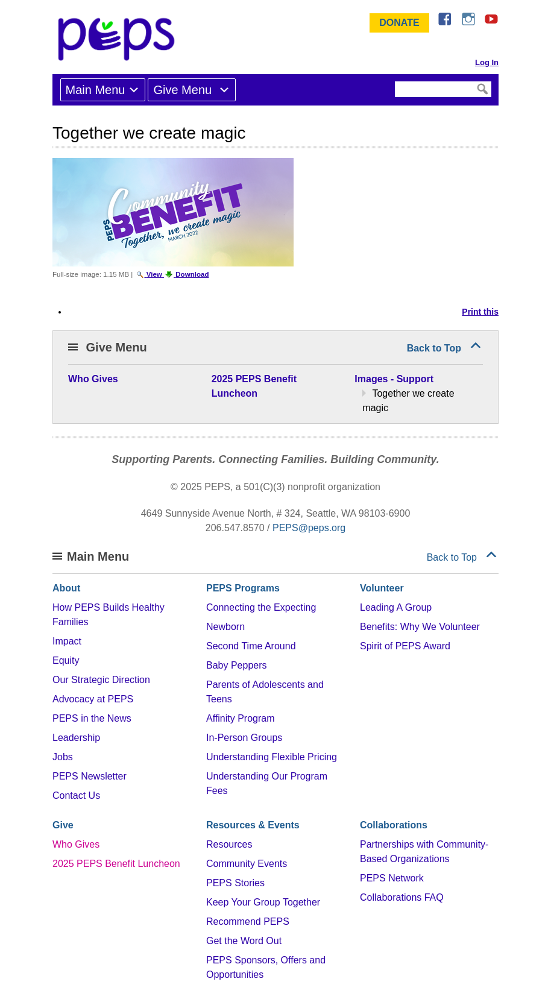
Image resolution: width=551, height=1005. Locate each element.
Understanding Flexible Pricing (271, 757)
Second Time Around (251, 646)
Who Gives (75, 844)
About (66, 588)
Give (63, 825)
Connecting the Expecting (261, 607)
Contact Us (76, 795)
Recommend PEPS (247, 921)
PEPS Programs (243, 588)
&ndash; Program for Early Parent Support (118, 39)
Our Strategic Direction (101, 680)
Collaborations (393, 825)
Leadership (76, 737)
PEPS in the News (91, 718)
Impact (66, 641)
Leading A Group (396, 607)
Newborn (225, 627)
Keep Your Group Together (263, 902)
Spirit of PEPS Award (405, 646)
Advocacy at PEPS (92, 699)
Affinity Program (240, 718)
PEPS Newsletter (89, 776)
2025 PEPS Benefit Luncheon (116, 864)
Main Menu (95, 89)
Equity (65, 660)
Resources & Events (253, 825)
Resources (229, 844)
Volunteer (382, 588)
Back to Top (434, 348)
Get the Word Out (244, 941)
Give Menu (184, 89)
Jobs (62, 757)
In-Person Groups (244, 737)
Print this (480, 312)
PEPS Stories (235, 883)
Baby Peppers (236, 665)
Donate (399, 22)
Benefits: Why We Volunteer (420, 627)
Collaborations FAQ (402, 897)
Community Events (246, 864)
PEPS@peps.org (308, 528)
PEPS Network (392, 878)
